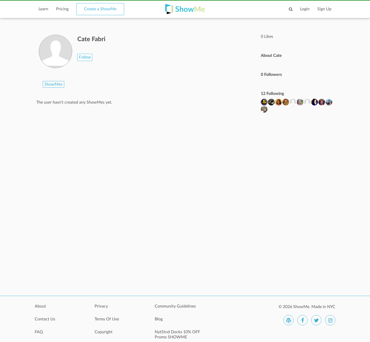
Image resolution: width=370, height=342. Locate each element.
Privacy (101, 306)
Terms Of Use (107, 319)
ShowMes (53, 84)
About (40, 306)
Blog (159, 319)
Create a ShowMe (100, 9)
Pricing (62, 9)
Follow (85, 57)
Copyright (104, 332)
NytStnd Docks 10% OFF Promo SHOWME (177, 334)
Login (305, 9)
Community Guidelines (175, 306)
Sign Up (324, 9)
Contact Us (45, 319)
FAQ (39, 332)
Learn (43, 9)
